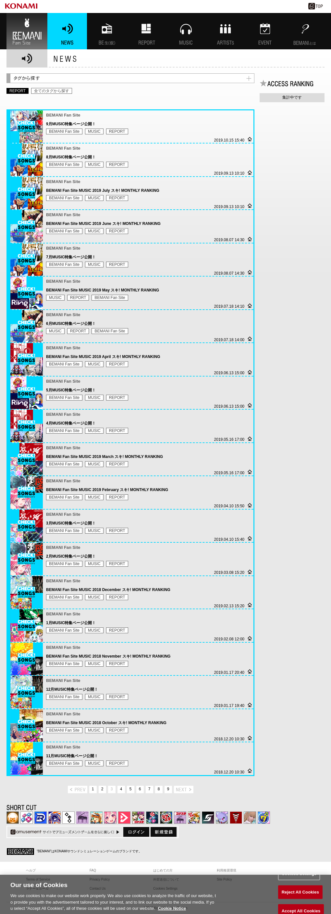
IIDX (12, 817)
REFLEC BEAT (222, 817)
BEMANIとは (305, 31)
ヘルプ (31, 870)
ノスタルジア (82, 817)
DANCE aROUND (124, 817)
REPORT (117, 131)
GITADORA (54, 817)
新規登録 (164, 832)
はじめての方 (163, 870)
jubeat (68, 817)
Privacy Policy (100, 879)
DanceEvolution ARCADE (250, 817)
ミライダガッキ (264, 817)
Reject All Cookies (300, 897)
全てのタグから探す (51, 91)
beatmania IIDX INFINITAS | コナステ (138, 817)
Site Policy (224, 879)
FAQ (93, 870)
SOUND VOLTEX (110, 817)
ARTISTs (225, 31)
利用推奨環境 (226, 870)
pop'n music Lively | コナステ (194, 817)
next (183, 789)
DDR (26, 817)
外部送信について (166, 879)
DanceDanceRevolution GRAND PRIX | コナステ (152, 817)
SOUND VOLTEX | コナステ (208, 817)
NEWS (67, 31)
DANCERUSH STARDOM (40, 817)
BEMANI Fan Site (26, 31)
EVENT (265, 31)
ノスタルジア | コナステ (180, 817)
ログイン (136, 832)
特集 (146, 31)
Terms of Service (38, 879)
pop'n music (96, 817)
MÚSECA (236, 817)
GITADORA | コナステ (166, 817)
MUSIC (186, 31)
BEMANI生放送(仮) (107, 31)
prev (77, 789)
